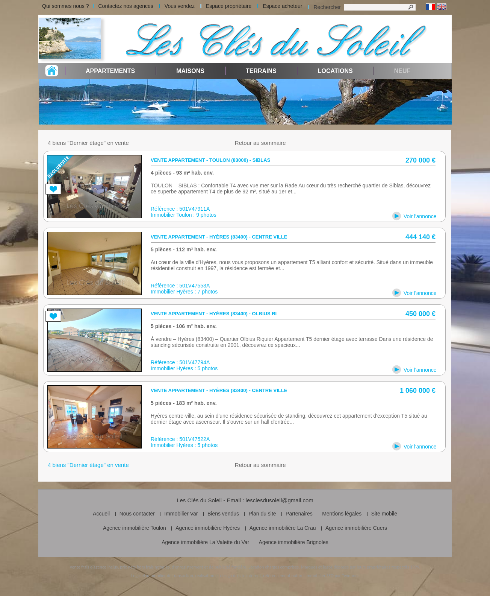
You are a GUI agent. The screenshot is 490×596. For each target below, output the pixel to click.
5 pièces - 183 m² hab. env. (184, 403)
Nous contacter (137, 514)
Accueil (101, 514)
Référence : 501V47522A (180, 439)
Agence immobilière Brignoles (293, 542)
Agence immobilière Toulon (134, 528)
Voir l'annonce (420, 216)
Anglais (441, 7)
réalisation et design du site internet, (228, 575)
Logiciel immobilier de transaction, (162, 575)
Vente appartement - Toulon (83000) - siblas (210, 160)
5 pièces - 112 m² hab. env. (184, 249)
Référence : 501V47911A (180, 209)
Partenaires (299, 514)
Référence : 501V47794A (180, 362)
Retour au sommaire (260, 143)
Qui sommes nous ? (65, 6)
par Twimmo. (347, 575)
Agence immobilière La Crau (283, 528)
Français (430, 7)
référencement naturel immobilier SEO (298, 575)
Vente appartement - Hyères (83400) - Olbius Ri (214, 313)
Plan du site (262, 514)
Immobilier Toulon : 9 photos (183, 215)
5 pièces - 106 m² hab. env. (184, 326)
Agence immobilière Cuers (356, 528)
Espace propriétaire (228, 6)
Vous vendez (180, 6)
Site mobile (384, 514)
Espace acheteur (282, 6)
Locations (335, 71)
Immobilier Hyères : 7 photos (184, 292)
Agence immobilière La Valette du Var (205, 542)
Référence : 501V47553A (180, 286)
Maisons (190, 71)
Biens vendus (223, 514)
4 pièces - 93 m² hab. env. (182, 173)
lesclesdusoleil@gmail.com (279, 500)
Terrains (261, 71)
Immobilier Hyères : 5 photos (184, 368)
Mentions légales (341, 514)
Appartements (110, 71)
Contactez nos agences (125, 6)
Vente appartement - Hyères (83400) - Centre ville (219, 237)
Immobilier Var (181, 514)
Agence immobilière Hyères (207, 528)
